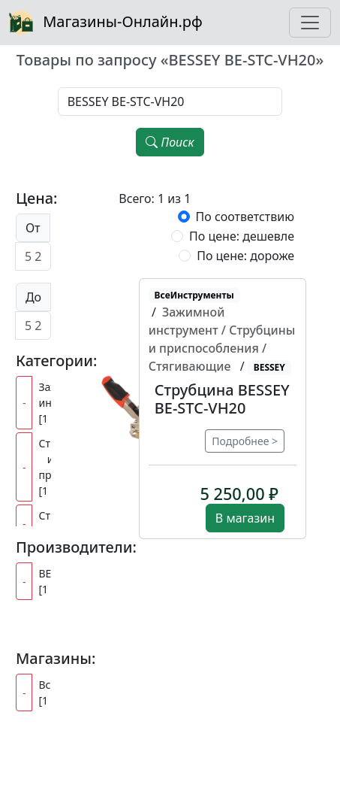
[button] (222, 399)
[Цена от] (33, 256)
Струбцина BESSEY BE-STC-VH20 (222, 399)
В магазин (245, 518)
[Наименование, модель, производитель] (170, 101)
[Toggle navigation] (310, 23)
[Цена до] (33, 325)
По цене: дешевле (241, 236)
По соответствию (245, 216)
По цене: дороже (245, 255)
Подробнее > (245, 441)
